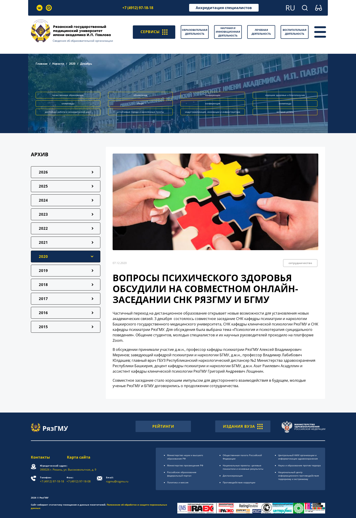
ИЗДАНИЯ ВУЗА (243, 426)
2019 (43, 270)
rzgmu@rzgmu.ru (117, 479)
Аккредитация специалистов (224, 7)
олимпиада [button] (285, 103)
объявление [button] (140, 95)
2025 (43, 186)
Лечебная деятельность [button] (261, 31)
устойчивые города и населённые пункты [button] (140, 111)
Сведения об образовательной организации (83, 41)
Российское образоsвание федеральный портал (181, 474)
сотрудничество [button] (300, 263)
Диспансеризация (233, 475)
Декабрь (86, 64)
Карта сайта (78, 457)
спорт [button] (140, 103)
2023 (43, 214)
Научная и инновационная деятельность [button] (228, 31)
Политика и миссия (177, 482)
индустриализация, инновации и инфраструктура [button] (212, 111)
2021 (43, 242)
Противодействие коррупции (239, 482)
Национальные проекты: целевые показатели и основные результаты (243, 467)
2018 (43, 284)
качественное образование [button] (68, 95)
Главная (41, 64)
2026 (43, 172)
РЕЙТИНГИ (163, 426)
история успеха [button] (285, 111)
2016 (43, 312)
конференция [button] (212, 103)
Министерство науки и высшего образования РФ (185, 457)
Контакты (40, 457)
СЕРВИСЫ (154, 32)
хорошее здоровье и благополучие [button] (285, 95)
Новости (58, 64)
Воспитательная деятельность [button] (294, 31)
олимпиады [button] (68, 103)
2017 (43, 298)
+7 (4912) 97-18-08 (79, 479)
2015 (43, 326)
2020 (72, 64)
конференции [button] (212, 95)
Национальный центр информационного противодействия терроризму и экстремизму (298, 476)
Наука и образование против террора (299, 465)
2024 (43, 200)
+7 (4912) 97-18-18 (137, 7)
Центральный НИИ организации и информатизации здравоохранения (298, 457)
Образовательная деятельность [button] (194, 31)
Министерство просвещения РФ (185, 465)
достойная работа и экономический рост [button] (68, 111)
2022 (43, 228)
